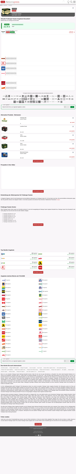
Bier (2, 5)
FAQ (36, 470)
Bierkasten (5, 5)
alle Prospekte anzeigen (38, 191)
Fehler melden (38, 461)
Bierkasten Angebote (4, 409)
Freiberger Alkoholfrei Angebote (14, 405)
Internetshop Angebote (4, 405)
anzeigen (58, 199)
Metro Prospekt (39, 405)
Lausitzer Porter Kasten (38, 438)
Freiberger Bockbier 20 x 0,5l (9, 252)
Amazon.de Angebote (32, 405)
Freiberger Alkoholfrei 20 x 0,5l (9, 251)
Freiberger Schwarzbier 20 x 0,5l (9, 259)
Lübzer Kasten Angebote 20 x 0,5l (31, 409)
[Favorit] (73, 8)
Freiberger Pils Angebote (24, 405)
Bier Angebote (64, 407)
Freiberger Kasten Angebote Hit (56, 407)
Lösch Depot (38, 427)
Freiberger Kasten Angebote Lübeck (20, 407)
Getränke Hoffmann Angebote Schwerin (49, 405)
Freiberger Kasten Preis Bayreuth (45, 407)
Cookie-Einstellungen (40, 470)
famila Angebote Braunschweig (61, 405)
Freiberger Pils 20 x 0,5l (8, 256)
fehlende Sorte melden (38, 262)
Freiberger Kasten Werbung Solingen (32, 407)
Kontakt (34, 470)
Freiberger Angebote (71, 407)
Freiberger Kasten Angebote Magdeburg (7, 407)
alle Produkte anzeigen (38, 161)
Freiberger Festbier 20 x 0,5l (9, 255)
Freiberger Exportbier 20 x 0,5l (9, 254)
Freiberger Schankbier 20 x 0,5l (9, 258)
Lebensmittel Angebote (41, 409)
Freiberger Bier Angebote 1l (20, 409)
